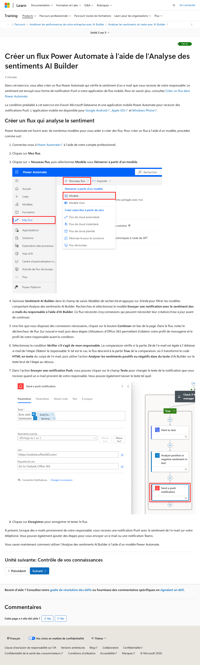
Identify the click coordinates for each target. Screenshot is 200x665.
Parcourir (20, 24)
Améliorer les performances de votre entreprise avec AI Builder (67, 24)
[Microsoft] (7, 5)
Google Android (96, 110)
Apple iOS (118, 110)
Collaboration (111, 647)
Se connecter (187, 5)
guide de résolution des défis (71, 590)
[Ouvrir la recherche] (174, 5)
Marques (127, 653)
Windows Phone (143, 110)
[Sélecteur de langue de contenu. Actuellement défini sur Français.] (13, 638)
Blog (92, 647)
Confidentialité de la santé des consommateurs (33, 653)
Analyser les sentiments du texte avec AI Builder (137, 24)
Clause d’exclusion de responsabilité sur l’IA (30, 647)
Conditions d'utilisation (82, 653)
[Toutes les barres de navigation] (8, 24)
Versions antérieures (73, 647)
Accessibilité (107, 653)
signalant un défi (172, 590)
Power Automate (48, 145)
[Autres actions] (191, 24)
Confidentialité (131, 647)
